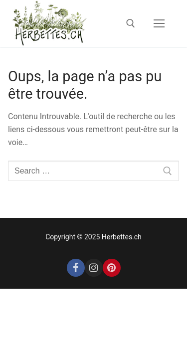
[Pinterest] (112, 268)
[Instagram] (94, 268)
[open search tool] (130, 23)
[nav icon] (159, 23)
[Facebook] (76, 268)
